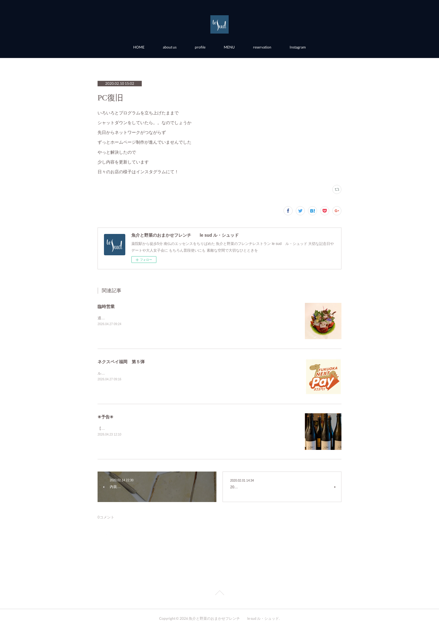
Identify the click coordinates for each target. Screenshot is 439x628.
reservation (262, 47)
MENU (229, 47)
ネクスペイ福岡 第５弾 (121, 361)
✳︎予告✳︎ (105, 416)
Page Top (219, 593)
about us (170, 47)
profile (200, 47)
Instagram (298, 47)
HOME (139, 47)
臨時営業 (106, 306)
